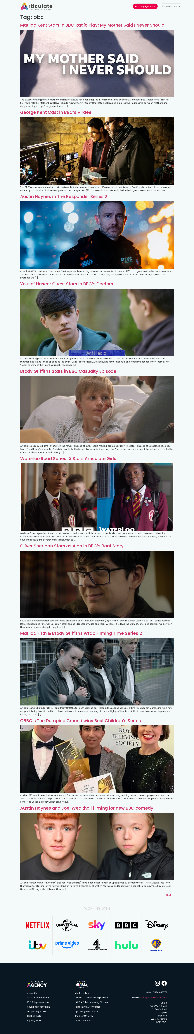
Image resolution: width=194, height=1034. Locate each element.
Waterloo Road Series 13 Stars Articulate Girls (68, 458)
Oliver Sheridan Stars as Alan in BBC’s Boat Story (72, 546)
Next (170, 895)
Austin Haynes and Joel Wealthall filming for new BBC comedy (86, 808)
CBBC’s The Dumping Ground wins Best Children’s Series (80, 721)
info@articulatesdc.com (154, 997)
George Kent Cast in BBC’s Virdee (55, 112)
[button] (171, 6)
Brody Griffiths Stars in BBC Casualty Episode (68, 371)
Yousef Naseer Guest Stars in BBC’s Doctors (66, 284)
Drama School (171, 6)
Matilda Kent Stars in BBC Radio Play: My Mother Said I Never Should (92, 25)
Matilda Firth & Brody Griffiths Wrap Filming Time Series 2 (81, 633)
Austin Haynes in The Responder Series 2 (63, 196)
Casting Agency (145, 6)
